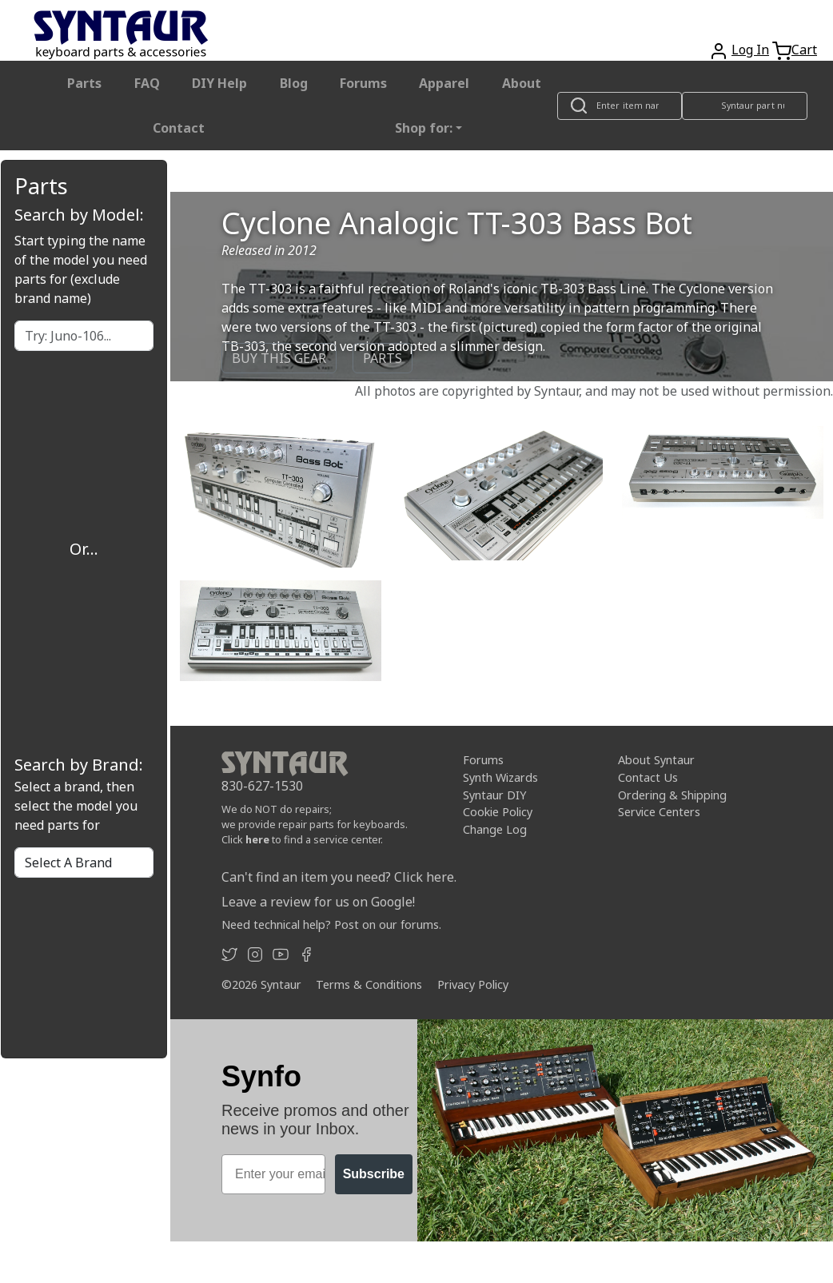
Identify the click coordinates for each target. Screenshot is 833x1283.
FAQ (147, 83)
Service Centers (659, 811)
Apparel (444, 83)
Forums (363, 83)
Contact (179, 128)
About (521, 83)
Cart (804, 49)
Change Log (495, 829)
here (257, 839)
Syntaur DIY (494, 795)
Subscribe (374, 1174)
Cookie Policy (497, 811)
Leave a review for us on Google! (318, 901)
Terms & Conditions (369, 984)
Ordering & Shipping (672, 795)
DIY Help (219, 83)
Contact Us (648, 777)
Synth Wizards (500, 777)
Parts (84, 83)
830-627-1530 (262, 786)
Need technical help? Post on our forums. (331, 924)
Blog (294, 83)
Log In (750, 49)
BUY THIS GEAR (279, 358)
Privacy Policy (472, 984)
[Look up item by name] (619, 106)
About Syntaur (656, 759)
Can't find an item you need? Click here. (338, 877)
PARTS (382, 358)
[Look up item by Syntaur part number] (745, 106)
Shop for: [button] (423, 128)
